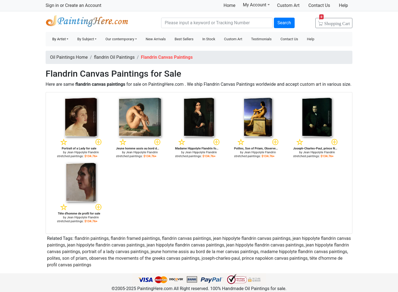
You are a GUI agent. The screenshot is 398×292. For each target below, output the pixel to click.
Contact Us (319, 5)
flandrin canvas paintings (186, 238)
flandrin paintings (92, 238)
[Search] (217, 23)
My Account (256, 4)
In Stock (208, 39)
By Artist (59, 39)
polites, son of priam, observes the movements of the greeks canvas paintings (123, 258)
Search (284, 22)
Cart (334, 22)
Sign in (52, 5)
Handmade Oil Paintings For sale (87, 22)
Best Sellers (184, 39)
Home (229, 5)
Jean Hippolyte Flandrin (83, 152)
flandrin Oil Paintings (114, 57)
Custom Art (288, 5)
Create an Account (83, 5)
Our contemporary (119, 39)
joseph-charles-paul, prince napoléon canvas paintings (254, 258)
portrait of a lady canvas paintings (115, 251)
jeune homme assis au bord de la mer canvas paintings (204, 251)
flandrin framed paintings (135, 238)
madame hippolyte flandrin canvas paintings (303, 251)
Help (343, 5)
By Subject (85, 39)
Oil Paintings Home (69, 57)
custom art (310, 84)
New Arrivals (156, 39)
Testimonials (261, 39)
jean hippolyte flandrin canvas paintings (252, 238)
